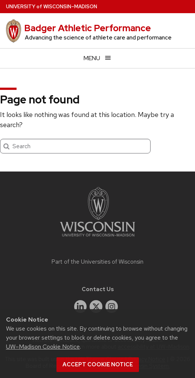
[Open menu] (97, 58)
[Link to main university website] (97, 238)
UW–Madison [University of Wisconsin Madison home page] (51, 6)
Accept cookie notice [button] (97, 364)
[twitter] (96, 306)
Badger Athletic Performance (87, 28)
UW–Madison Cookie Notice (43, 347)
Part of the (97, 262)
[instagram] (111, 306)
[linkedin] (80, 306)
